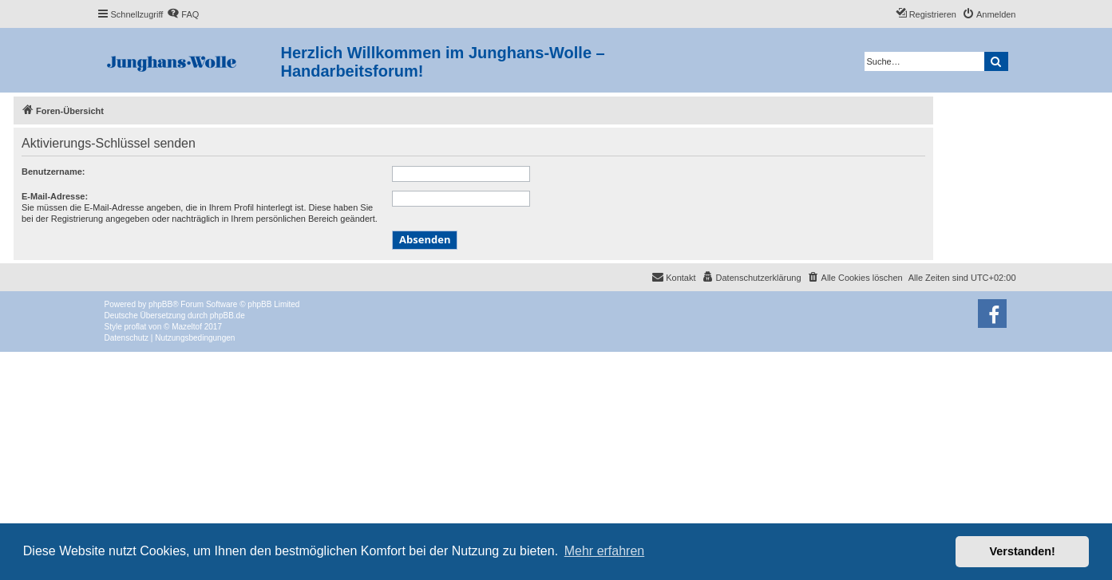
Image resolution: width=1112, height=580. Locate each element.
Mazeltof (187, 326)
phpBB (160, 304)
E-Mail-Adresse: (55, 196)
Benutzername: (53, 171)
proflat (136, 326)
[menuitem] (183, 14)
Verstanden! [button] (1022, 551)
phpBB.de (227, 315)
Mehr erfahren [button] (604, 551)
